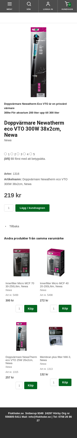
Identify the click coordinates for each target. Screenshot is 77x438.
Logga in (48, 9)
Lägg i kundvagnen (32, 207)
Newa (7, 140)
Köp (30, 308)
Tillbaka (11, 226)
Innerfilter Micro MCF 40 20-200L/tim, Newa (54, 285)
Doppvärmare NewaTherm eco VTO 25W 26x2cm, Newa (21, 360)
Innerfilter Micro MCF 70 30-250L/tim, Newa (20, 285)
